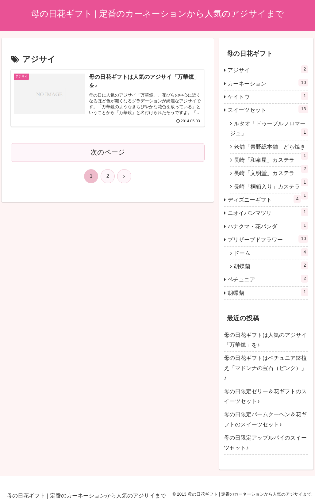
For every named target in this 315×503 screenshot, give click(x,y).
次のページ (107, 152)
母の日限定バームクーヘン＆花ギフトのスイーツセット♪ (265, 419)
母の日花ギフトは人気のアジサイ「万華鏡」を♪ (265, 340)
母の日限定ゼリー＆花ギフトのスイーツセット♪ (265, 396)
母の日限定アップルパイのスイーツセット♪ (265, 443)
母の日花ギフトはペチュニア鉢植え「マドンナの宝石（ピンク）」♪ (265, 368)
